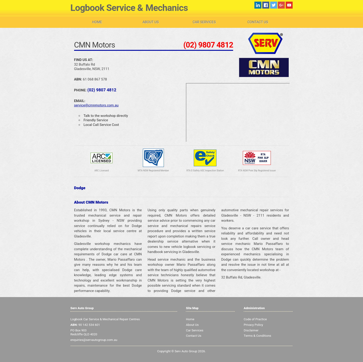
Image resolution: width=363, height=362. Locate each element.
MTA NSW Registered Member (153, 170)
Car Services (204, 22)
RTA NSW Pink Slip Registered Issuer (257, 170)
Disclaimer (251, 330)
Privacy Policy (253, 325)
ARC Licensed (101, 170)
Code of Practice (255, 319)
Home (97, 22)
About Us (151, 22)
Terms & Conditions (257, 335)
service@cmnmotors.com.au (96, 105)
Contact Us (257, 22)
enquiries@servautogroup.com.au (93, 340)
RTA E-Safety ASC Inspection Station (205, 170)
